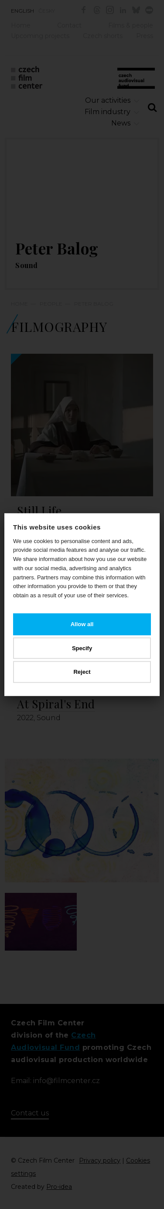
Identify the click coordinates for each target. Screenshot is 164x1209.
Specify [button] (82, 648)
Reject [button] (81, 672)
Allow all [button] (82, 624)
